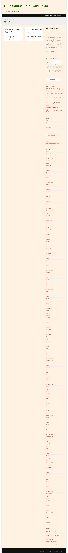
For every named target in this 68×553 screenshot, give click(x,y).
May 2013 (48, 424)
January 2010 (48, 510)
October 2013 (49, 412)
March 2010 (48, 505)
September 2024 (49, 184)
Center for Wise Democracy (51, 541)
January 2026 (48, 153)
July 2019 (48, 279)
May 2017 (48, 320)
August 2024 (48, 187)
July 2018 (48, 294)
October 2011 (49, 467)
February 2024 (49, 201)
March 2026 (48, 151)
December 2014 (49, 381)
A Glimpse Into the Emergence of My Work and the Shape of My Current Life (54, 90)
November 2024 (49, 182)
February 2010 (49, 508)
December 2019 (49, 270)
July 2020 (48, 258)
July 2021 (48, 236)
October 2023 (49, 208)
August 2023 (48, 213)
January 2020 (48, 267)
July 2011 (48, 472)
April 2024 (48, 196)
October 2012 (49, 439)
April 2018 (48, 301)
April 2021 (48, 244)
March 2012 (48, 455)
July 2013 (48, 420)
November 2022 (49, 227)
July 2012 (48, 446)
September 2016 (49, 336)
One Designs (55, 551)
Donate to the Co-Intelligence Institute (54, 30)
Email (49, 61)
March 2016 (48, 351)
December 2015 (49, 358)
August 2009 (48, 519)
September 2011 (49, 469)
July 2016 (48, 341)
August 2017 (48, 313)
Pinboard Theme (47, 551)
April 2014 (48, 398)
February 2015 (49, 377)
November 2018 (49, 289)
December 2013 (49, 408)
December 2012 (49, 434)
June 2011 (48, 474)
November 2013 (49, 410)
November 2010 (49, 491)
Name (48, 62)
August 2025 (48, 165)
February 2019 (49, 284)
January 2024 (48, 203)
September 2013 (49, 415)
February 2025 (49, 175)
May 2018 (48, 298)
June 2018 (48, 296)
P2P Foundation (49, 539)
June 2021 (48, 239)
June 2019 (48, 282)
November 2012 (49, 436)
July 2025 (48, 168)
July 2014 (48, 391)
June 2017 (48, 317)
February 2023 (49, 220)
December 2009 (49, 512)
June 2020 (48, 260)
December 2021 (49, 232)
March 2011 (48, 481)
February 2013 (49, 429)
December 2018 (49, 286)
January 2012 (48, 460)
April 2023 (48, 217)
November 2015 (49, 360)
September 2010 (49, 496)
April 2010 (48, 503)
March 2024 (48, 198)
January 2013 (48, 431)
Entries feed (48, 122)
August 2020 (48, 256)
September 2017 (49, 310)
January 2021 (48, 248)
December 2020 (49, 251)
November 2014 (49, 384)
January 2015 (48, 379)
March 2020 (48, 265)
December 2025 (49, 156)
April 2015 (48, 372)
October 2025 (49, 160)
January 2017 (48, 327)
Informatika (48, 107)
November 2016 (49, 332)
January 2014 (48, 405)
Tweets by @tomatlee (50, 135)
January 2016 (48, 355)
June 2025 (48, 170)
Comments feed (49, 125)
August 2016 (48, 339)
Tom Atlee (48, 93)
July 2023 (48, 215)
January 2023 (48, 222)
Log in (47, 120)
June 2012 (48, 448)
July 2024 (48, 189)
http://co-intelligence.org (55, 47)
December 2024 (49, 179)
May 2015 (48, 370)
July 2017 (48, 315)
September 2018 (49, 291)
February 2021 (49, 246)
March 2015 (48, 374)
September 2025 (49, 163)
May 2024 (48, 194)
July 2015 (48, 365)
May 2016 (48, 346)
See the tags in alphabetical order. (52, 143)
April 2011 (48, 479)
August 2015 (48, 362)
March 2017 (48, 322)
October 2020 (49, 253)
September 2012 (49, 441)
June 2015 (48, 367)
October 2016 (49, 334)
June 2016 (48, 343)
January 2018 (48, 303)
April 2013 (48, 427)
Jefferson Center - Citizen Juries (52, 544)
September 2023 (49, 210)
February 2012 (49, 458)
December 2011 (49, 462)
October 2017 (49, 308)
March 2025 (48, 172)
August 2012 (48, 443)
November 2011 (49, 465)
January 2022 (48, 229)
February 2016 (49, 353)
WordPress (61, 551)
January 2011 (48, 486)
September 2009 (49, 517)
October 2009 (49, 515)
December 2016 (49, 329)
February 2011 (49, 484)
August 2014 (48, 389)
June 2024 (48, 191)
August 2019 (48, 277)
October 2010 (49, 493)
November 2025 (49, 158)
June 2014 (48, 393)
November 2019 (49, 272)
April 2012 (48, 453)
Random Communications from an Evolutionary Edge (26, 5)
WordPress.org (49, 127)
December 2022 (49, 225)
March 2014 (48, 400)
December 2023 (49, 206)
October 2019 (49, 275)
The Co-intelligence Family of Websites (53, 15)
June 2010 (48, 500)
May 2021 (48, 241)
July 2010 (48, 498)
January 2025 (48, 177)
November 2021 (49, 234)
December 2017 (49, 305)
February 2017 (49, 324)
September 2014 (49, 386)
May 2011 (48, 477)
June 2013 (48, 422)
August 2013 (48, 417)
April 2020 (48, 263)
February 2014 (49, 403)
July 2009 (48, 522)
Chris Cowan (48, 88)
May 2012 (48, 450)
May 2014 (48, 396)
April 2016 (48, 348)
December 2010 (49, 488)
